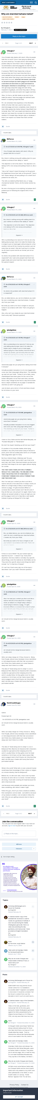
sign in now (11, 825)
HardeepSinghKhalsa (17, 952)
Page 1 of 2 (18, 43)
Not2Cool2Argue (13, 703)
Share (19, 844)
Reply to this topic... (11, 833)
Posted (14, 53)
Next (31, 43)
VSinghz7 (6, 28)
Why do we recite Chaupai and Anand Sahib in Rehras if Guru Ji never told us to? (18, 960)
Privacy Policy (14, 1085)
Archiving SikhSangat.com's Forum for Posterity (20, 980)
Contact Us (24, 1085)
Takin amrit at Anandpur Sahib (18, 950)
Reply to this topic (19, 36)
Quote (8, 126)
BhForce (10, 139)
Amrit (10, 941)
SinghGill (13, 910)
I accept (19, 1097)
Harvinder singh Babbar (17, 943)
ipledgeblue (11, 330)
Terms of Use (7, 1092)
